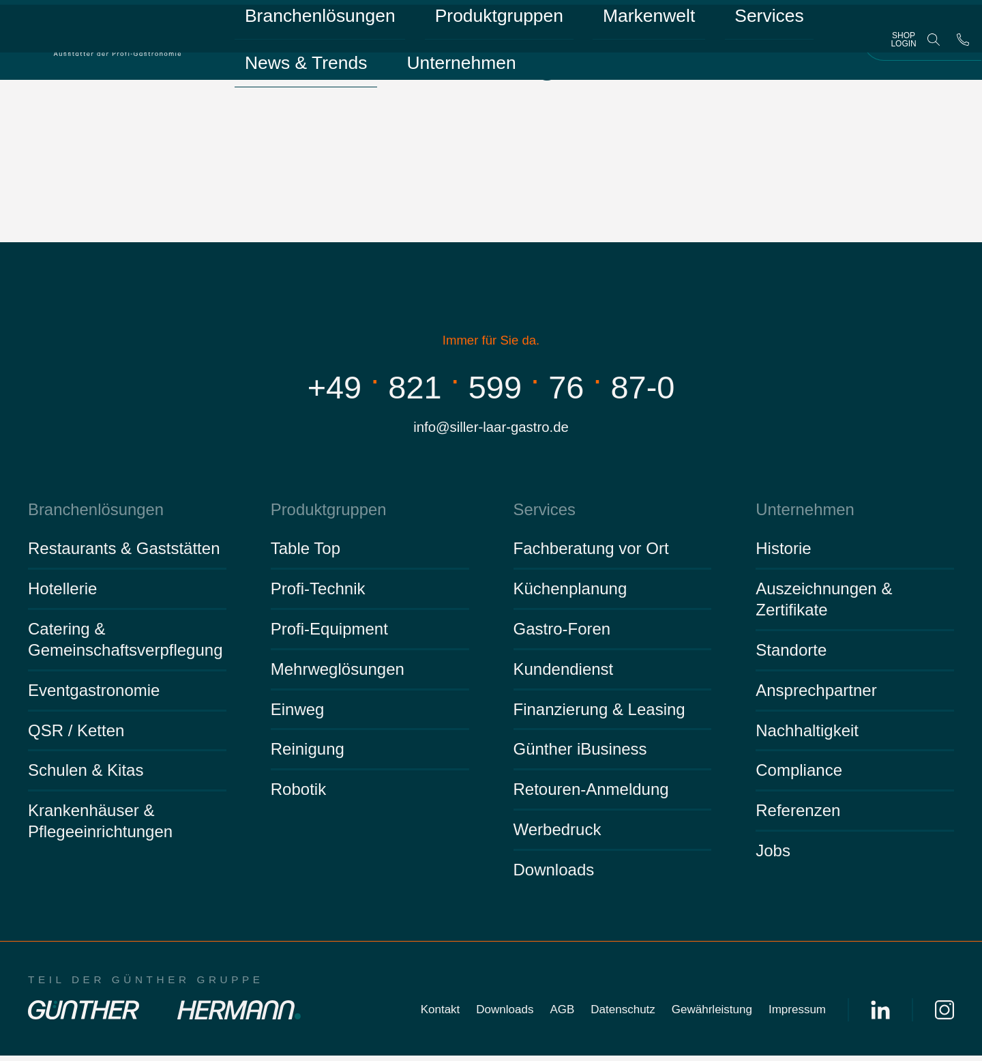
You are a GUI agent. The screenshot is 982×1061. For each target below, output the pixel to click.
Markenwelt (528, 27)
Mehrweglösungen (337, 674)
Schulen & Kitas (85, 775)
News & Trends (711, 27)
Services (614, 27)
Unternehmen (278, 69)
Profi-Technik (318, 594)
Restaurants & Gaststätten (124, 553)
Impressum (797, 1014)
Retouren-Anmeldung (591, 794)
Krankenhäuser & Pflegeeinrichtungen (100, 826)
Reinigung (307, 754)
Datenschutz (623, 1014)
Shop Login (903, 48)
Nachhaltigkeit (807, 735)
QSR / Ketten (76, 735)
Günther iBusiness (580, 754)
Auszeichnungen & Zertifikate (824, 604)
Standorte (791, 654)
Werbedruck (557, 835)
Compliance (799, 775)
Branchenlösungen (292, 27)
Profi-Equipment (329, 633)
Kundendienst (564, 674)
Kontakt (440, 1014)
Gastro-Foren (562, 633)
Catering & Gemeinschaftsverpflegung (125, 644)
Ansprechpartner (816, 695)
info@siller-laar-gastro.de (491, 428)
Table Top (305, 553)
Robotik (298, 794)
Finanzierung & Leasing (599, 714)
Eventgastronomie (94, 695)
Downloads (554, 875)
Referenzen (798, 815)
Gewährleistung (712, 1014)
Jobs (773, 856)
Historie (783, 553)
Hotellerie (62, 594)
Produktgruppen (421, 27)
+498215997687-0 (491, 385)
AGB (562, 1014)
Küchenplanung (570, 594)
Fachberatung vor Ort (591, 553)
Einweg (298, 714)
